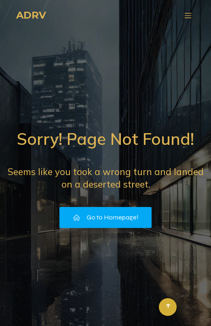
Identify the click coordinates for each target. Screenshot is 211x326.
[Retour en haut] (168, 307)
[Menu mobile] (188, 15)
